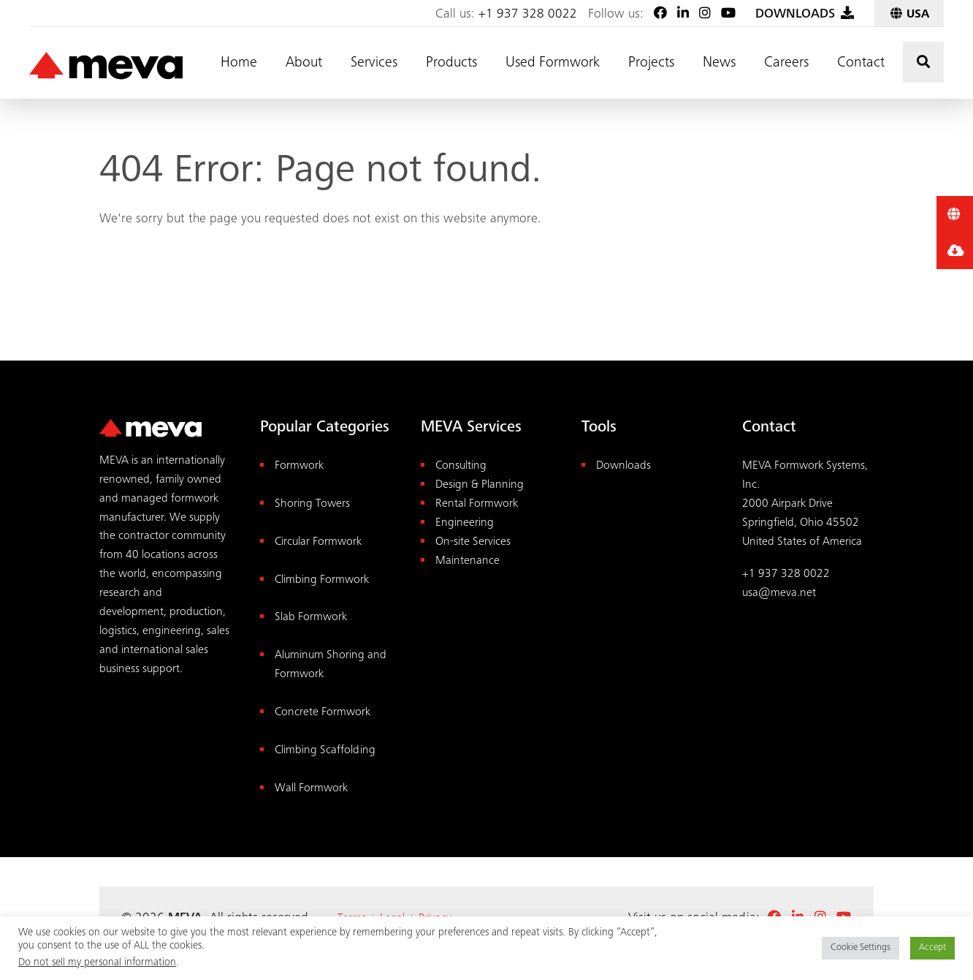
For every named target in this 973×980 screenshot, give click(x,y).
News (719, 63)
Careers (786, 63)
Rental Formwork (476, 504)
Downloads (623, 466)
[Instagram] (705, 14)
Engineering (464, 523)
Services (374, 63)
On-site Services (473, 542)
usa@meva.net (779, 593)
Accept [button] (932, 948)
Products (451, 63)
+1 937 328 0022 (527, 14)
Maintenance (467, 561)
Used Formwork (552, 63)
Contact (861, 63)
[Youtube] (728, 14)
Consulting (461, 466)
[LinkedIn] (683, 14)
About (304, 63)
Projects (651, 63)
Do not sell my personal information (97, 962)
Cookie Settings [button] (860, 948)
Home (239, 63)
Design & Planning (479, 485)
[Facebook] (660, 14)
